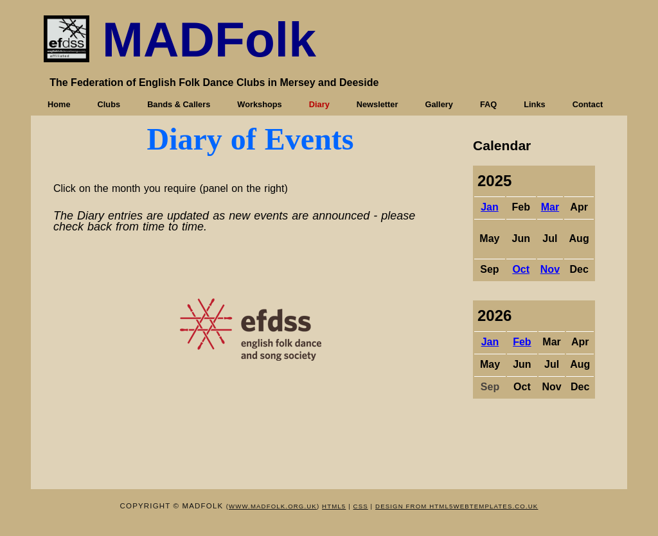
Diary (319, 104)
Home (59, 104)
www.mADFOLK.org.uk (273, 506)
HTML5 (334, 506)
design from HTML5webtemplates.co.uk (456, 506)
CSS (360, 506)
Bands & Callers (178, 104)
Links (534, 104)
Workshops (259, 104)
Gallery (438, 104)
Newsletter (377, 104)
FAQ (488, 104)
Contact (588, 104)
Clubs (109, 104)
